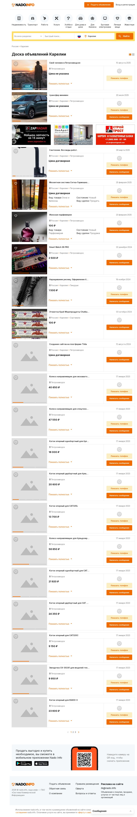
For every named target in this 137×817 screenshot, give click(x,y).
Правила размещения (87, 783)
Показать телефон (119, 78)
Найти (124, 36)
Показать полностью (61, 83)
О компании (55, 793)
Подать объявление (60, 783)
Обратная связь (57, 788)
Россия (15, 46)
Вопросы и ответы (86, 793)
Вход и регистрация (125, 5)
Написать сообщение (119, 117)
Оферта (80, 788)
